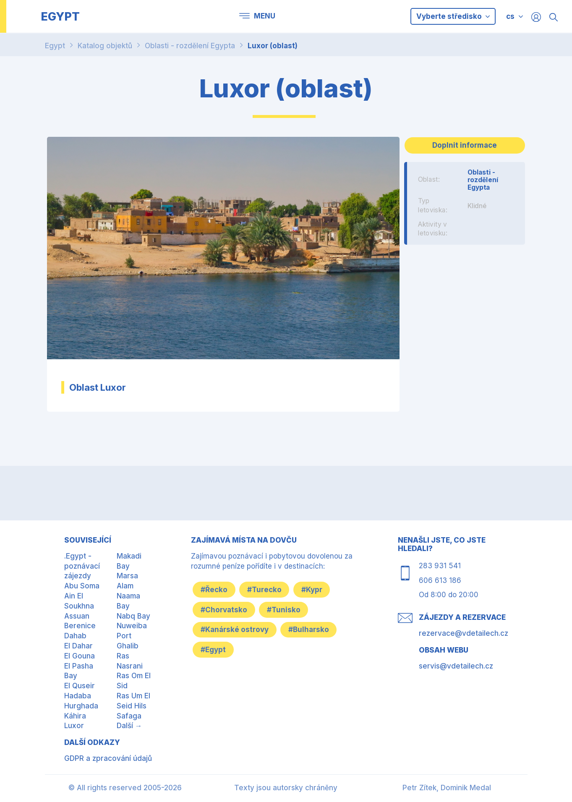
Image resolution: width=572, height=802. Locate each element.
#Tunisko (286, 609)
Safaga (129, 716)
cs (510, 16)
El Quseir (79, 686)
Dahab (75, 636)
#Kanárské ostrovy (235, 629)
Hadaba (77, 696)
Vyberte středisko (453, 16)
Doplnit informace (464, 145)
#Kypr (315, 589)
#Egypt (214, 649)
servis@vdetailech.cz (456, 666)
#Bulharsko (310, 629)
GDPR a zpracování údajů (108, 758)
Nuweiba (132, 626)
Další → (129, 725)
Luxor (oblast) (273, 46)
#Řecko (214, 589)
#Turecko (266, 589)
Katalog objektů (105, 46)
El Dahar (78, 646)
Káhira (75, 716)
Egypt (55, 46)
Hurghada (81, 706)
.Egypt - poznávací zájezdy (82, 566)
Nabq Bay (133, 616)
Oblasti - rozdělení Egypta (190, 46)
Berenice (80, 626)
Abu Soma (81, 586)
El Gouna (79, 656)
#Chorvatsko (224, 609)
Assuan (76, 616)
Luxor (74, 725)
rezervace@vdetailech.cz (463, 633)
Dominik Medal (466, 788)
